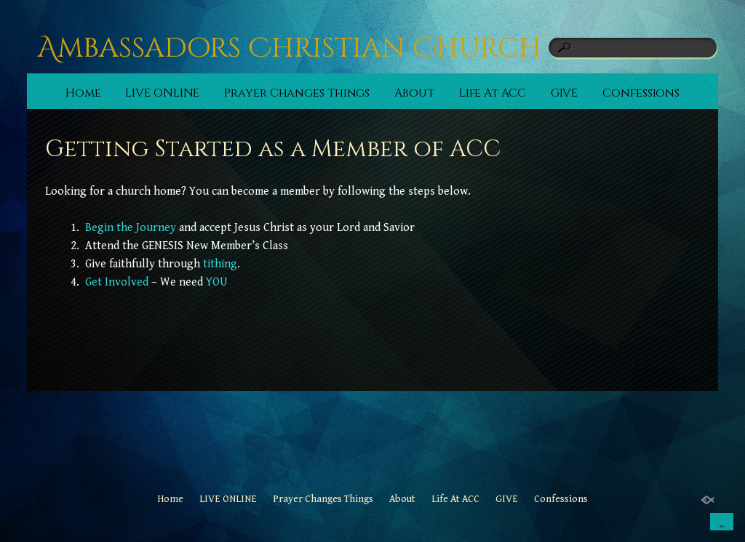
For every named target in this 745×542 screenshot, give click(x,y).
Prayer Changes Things (297, 93)
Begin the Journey (130, 228)
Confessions (641, 93)
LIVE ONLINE (162, 93)
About (414, 93)
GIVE (564, 93)
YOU (217, 282)
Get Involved (116, 282)
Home (83, 93)
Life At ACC (492, 93)
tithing (220, 264)
